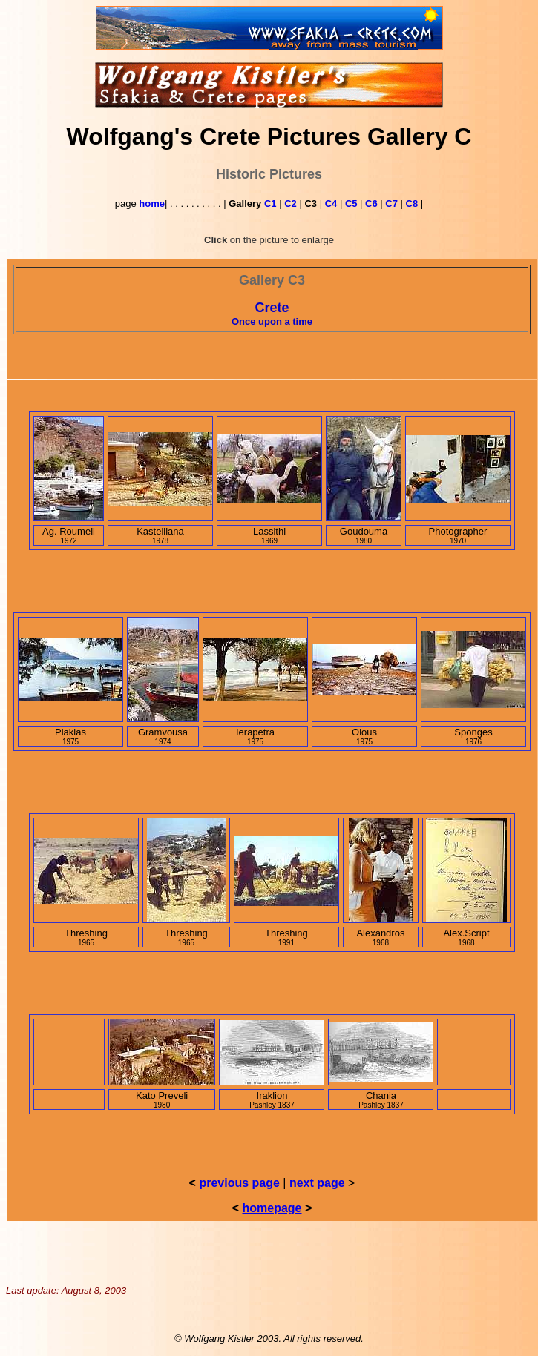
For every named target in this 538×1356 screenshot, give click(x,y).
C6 (371, 203)
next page (317, 1183)
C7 (391, 203)
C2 (290, 203)
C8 (412, 203)
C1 (270, 203)
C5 (351, 203)
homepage (271, 1208)
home (152, 203)
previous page (239, 1183)
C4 (331, 203)
